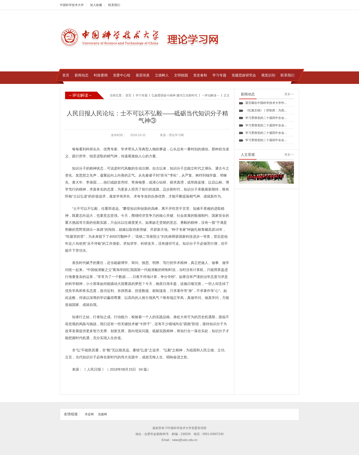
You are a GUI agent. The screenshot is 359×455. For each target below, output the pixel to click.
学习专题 (142, 95)
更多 (289, 94)
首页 (128, 95)
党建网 (102, 414)
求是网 (89, 414)
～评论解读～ (210, 95)
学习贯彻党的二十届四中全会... (266, 118)
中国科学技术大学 (72, 5)
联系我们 (114, 5)
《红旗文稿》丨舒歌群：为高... (266, 110)
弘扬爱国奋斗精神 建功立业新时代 (174, 95)
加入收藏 (96, 5)
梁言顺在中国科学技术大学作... (266, 103)
